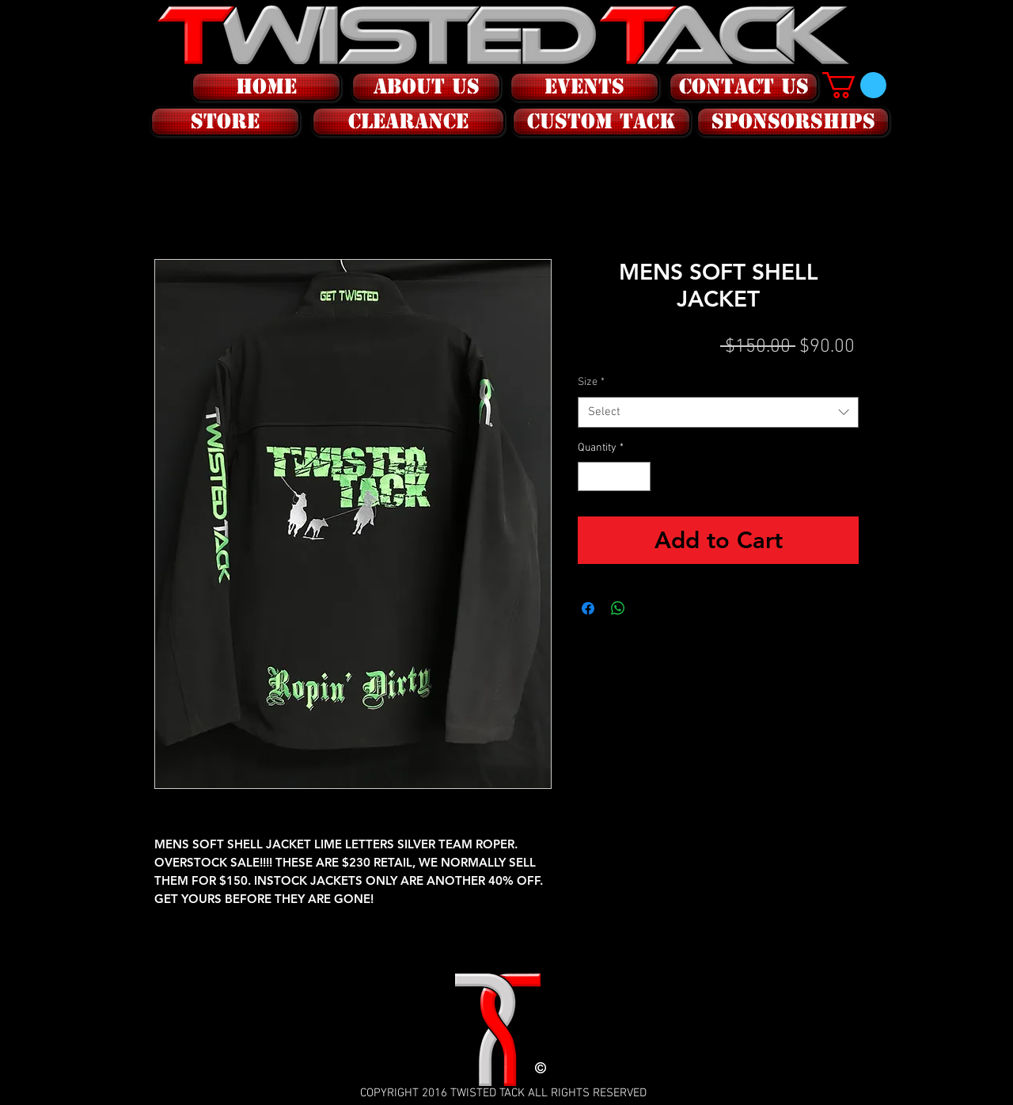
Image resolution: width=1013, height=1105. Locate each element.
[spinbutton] (614, 476)
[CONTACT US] (743, 86)
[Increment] (638, 476)
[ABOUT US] (426, 86)
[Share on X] (648, 608)
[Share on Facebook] (588, 608)
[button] (223, 121)
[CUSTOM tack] (601, 121)
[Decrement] (590, 476)
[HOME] (266, 86)
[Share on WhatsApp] (618, 608)
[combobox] (718, 412)
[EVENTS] (584, 86)
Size (591, 382)
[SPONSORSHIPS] (793, 121)
